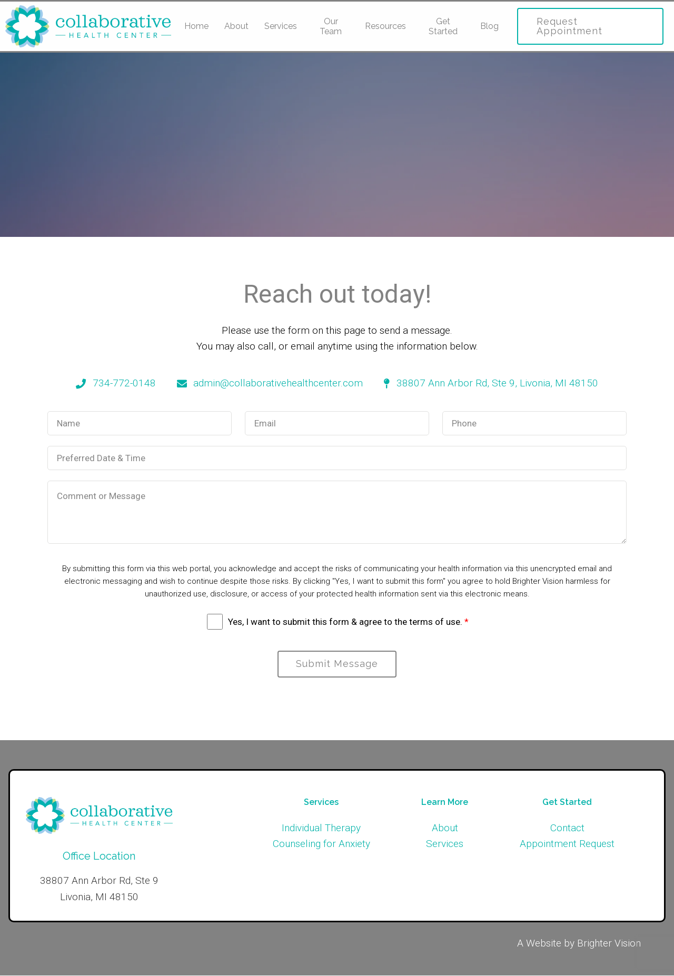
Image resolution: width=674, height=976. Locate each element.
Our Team (331, 26)
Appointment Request (567, 844)
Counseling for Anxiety (321, 844)
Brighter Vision (609, 944)
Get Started (443, 26)
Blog (489, 26)
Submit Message (337, 664)
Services (280, 26)
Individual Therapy (321, 828)
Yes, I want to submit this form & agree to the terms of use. (348, 621)
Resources (385, 26)
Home (196, 26)
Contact (567, 828)
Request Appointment (569, 26)
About (236, 26)
